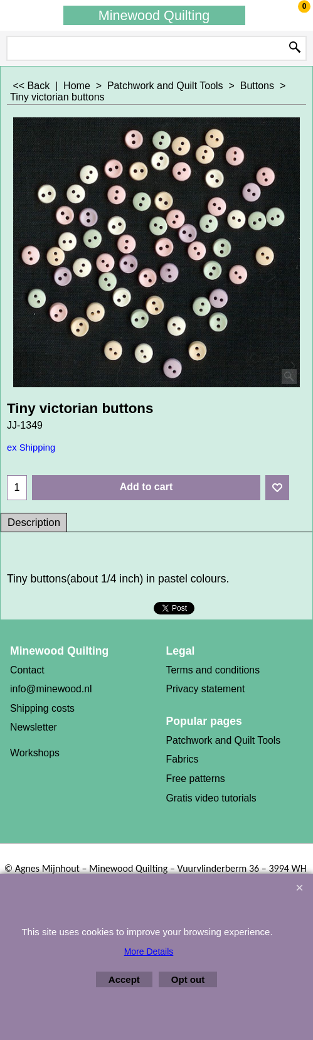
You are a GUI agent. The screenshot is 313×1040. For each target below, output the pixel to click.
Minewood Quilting (154, 15)
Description (34, 522)
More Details (149, 951)
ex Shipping (31, 447)
